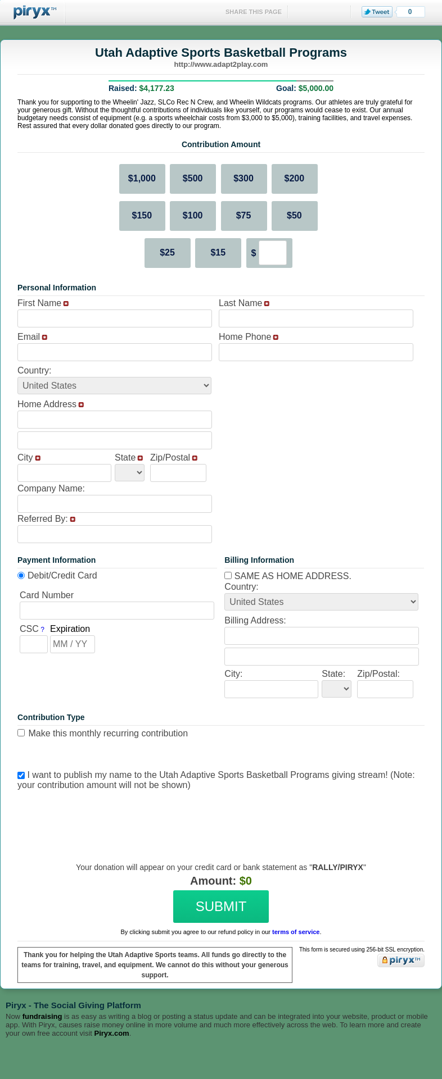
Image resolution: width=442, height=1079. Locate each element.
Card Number (47, 595)
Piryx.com (111, 1033)
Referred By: (42, 518)
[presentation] (219, 818)
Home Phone (245, 337)
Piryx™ (32, 12)
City (25, 457)
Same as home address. (287, 576)
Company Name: (51, 488)
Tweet (377, 11)
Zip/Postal (170, 457)
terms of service (295, 931)
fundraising (42, 1016)
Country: (34, 370)
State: (333, 674)
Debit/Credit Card (62, 575)
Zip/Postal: (378, 674)
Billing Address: (255, 620)
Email (28, 337)
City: (233, 674)
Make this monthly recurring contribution (108, 733)
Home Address (46, 404)
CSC (29, 629)
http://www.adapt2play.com (221, 64)
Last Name (240, 303)
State (125, 457)
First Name (39, 303)
